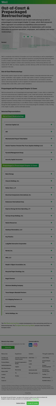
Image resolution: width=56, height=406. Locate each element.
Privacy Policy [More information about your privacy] (35, 399)
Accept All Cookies (32, 403)
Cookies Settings (20, 403)
